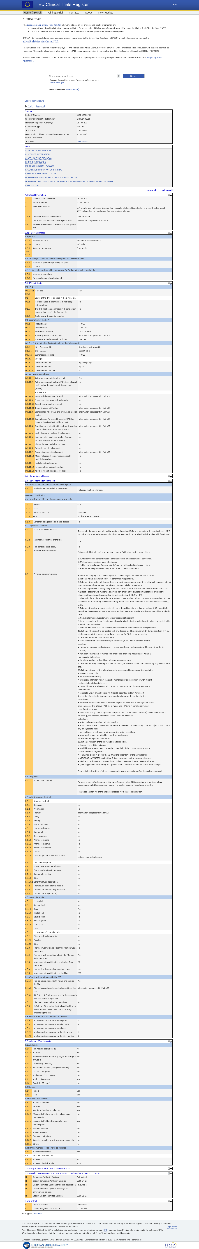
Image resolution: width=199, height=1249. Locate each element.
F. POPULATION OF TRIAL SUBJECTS (40, 173)
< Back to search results (33, 101)
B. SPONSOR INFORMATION (37, 154)
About (88, 12)
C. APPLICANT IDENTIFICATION (38, 158)
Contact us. (38, 1213)
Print (29, 106)
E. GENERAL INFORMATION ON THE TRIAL (43, 169)
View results (82, 141)
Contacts (74, 12)
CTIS (106, 1230)
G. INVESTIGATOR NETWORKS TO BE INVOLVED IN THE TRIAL (51, 177)
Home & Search (33, 12)
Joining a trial (55, 12)
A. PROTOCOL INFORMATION (38, 150)
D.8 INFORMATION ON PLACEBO (39, 166)
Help (175, 4)
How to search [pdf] (57, 83)
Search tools (71, 89)
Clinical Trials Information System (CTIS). (40, 41)
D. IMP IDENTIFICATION (35, 162)
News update (105, 12)
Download (40, 106)
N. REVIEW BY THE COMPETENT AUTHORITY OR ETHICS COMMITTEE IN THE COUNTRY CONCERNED (69, 181)
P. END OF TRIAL (32, 185)
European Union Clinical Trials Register (44, 25)
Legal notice (172, 1226)
